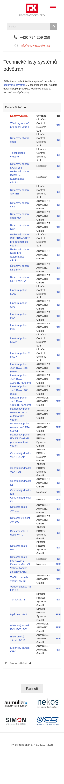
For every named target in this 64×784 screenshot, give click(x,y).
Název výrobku (19, 115)
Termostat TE (17, 599)
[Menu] (52, 6)
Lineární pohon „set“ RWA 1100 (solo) (19, 390)
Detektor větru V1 (20, 564)
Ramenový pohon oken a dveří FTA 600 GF (20, 427)
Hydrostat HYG (18, 614)
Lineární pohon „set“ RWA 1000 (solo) (19, 368)
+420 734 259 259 (35, 37)
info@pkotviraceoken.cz (35, 45)
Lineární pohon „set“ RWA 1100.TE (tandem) (20, 401)
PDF (58, 125)
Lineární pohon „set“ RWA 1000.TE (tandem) (20, 379)
